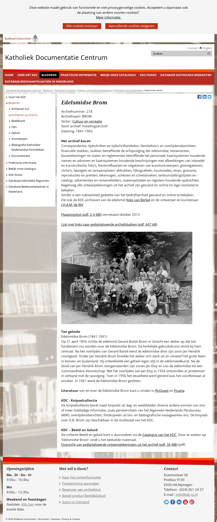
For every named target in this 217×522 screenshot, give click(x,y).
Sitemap (55, 518)
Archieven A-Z (20, 109)
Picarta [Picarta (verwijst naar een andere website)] (179, 390)
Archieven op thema (24, 115)
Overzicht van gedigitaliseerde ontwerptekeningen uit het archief (119, 444)
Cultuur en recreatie (87, 121)
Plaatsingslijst (81, 214)
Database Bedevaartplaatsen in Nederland (39, 81)
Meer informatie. (108, 17)
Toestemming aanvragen (80, 483)
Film (14, 127)
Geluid (15, 133)
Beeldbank (18, 121)
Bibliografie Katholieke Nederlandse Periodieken (27, 147)
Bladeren (49, 75)
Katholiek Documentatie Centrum (56, 57)
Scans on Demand (75, 502)
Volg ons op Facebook (172, 502)
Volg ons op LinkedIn (179, 502)
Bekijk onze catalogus (118, 75)
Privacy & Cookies (71, 518)
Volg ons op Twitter (166, 502)
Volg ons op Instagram (191, 502)
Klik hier (28, 504)
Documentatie (20, 156)
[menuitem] (9, 75)
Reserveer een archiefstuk (81, 489)
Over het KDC (27, 75)
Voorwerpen (19, 139)
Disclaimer (43, 518)
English (207, 48)
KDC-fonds (148, 75)
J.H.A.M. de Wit (72, 204)
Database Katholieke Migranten (186, 75)
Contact (192, 48)
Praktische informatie (78, 75)
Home (9, 75)
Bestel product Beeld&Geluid (84, 495)
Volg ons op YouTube (185, 502)
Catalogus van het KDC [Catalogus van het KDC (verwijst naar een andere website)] (159, 434)
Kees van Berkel (138, 200)
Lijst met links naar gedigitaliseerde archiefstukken (109, 224)
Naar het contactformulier (81, 477)
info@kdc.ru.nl (187, 494)
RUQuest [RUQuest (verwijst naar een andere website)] (161, 390)
